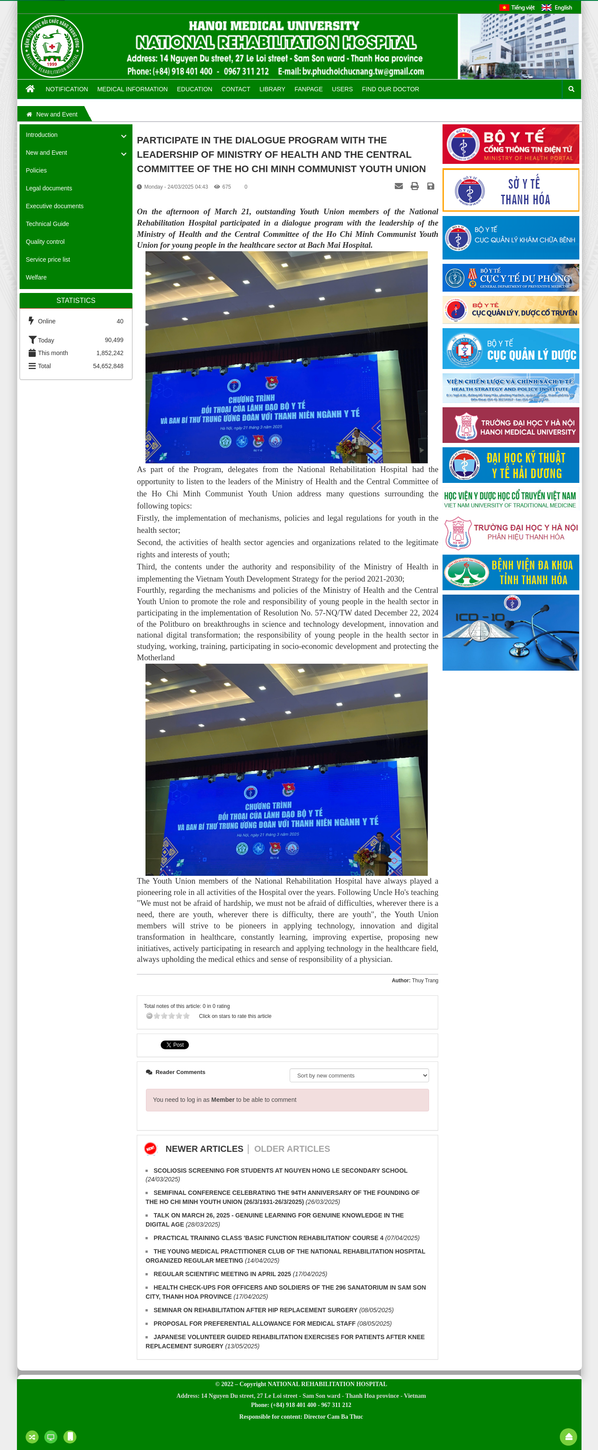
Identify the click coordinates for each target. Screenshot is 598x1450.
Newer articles (204, 1149)
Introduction (42, 134)
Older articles (292, 1149)
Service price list (48, 259)
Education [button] (194, 89)
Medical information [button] (132, 89)
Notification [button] (67, 89)
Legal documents (49, 188)
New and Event (46, 152)
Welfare (36, 277)
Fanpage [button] (308, 89)
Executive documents (55, 206)
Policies (36, 170)
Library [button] (273, 89)
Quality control (45, 241)
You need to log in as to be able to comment (224, 1099)
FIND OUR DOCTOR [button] (391, 89)
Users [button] (342, 89)
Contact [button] (236, 89)
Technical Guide (47, 223)
